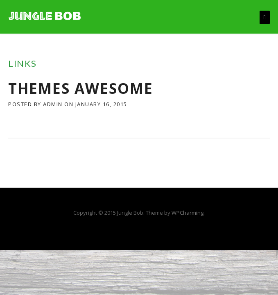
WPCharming (187, 212)
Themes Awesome (80, 88)
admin (53, 104)
